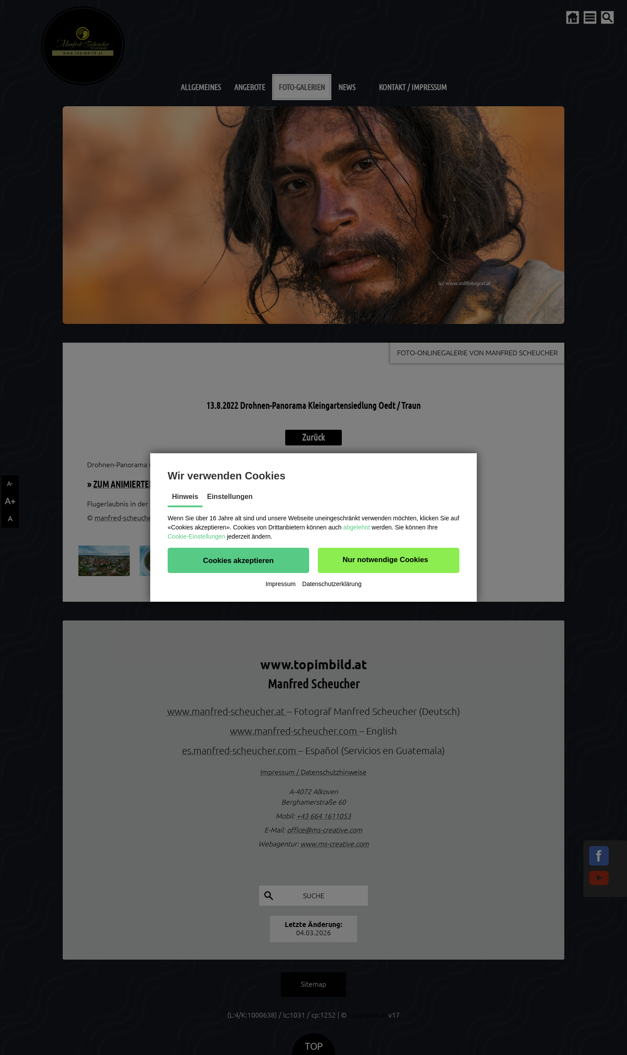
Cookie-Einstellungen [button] (196, 536)
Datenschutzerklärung (331, 583)
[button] (238, 560)
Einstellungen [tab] (230, 496)
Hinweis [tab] (185, 496)
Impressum (281, 583)
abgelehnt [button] (356, 527)
